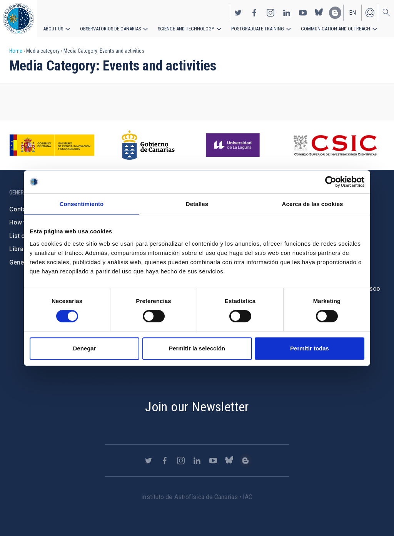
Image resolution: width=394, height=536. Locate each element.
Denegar (84, 348)
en (352, 12)
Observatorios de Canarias (108, 27)
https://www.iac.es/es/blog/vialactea (335, 12)
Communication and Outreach (323, 27)
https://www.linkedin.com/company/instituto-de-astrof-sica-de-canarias (287, 12)
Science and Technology (180, 27)
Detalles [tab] (197, 204)
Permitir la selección (197, 348)
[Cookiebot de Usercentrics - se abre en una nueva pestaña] (330, 182)
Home (15, 51)
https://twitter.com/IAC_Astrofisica (238, 12)
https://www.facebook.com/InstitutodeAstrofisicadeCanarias (254, 12)
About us (53, 27)
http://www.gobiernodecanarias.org (148, 145)
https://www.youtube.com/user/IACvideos (303, 12)
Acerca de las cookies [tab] (312, 204)
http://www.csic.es (335, 145)
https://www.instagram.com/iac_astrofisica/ (270, 12)
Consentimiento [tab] (82, 204)
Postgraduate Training (249, 27)
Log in (370, 12)
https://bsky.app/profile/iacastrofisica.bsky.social (319, 12)
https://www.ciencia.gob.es (52, 145)
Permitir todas (309, 348)
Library (19, 249)
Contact (20, 209)
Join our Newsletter (197, 406)
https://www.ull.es (233, 145)
